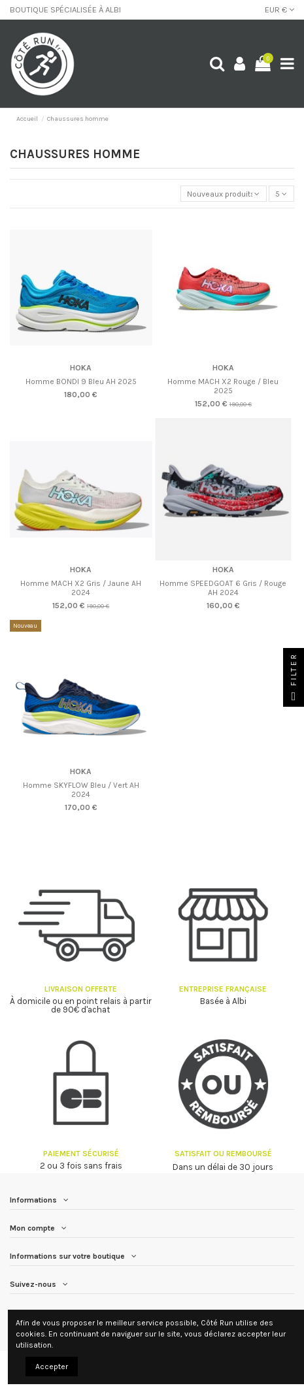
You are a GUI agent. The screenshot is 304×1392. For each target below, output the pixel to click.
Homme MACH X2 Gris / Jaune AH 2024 (80, 588)
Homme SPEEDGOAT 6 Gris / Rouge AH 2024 (223, 588)
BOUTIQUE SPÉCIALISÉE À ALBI (65, 9)
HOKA (81, 367)
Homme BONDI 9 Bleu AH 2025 (81, 381)
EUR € (279, 9)
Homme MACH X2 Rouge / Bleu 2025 (223, 386)
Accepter (51, 1366)
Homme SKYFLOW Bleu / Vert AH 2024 (81, 790)
